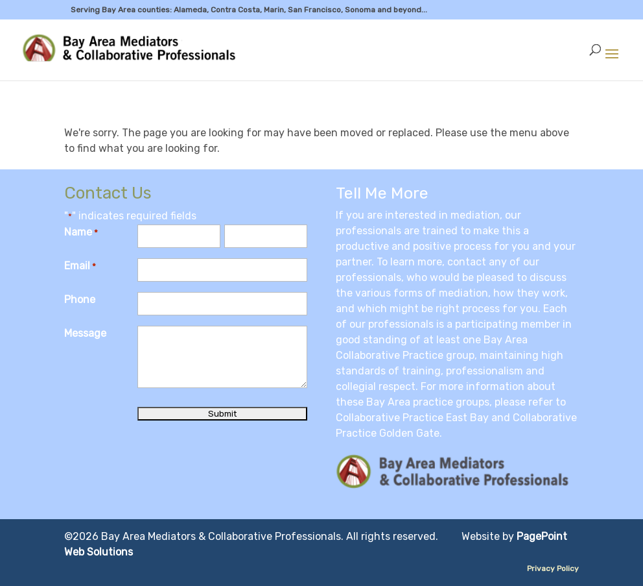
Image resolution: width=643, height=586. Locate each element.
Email (80, 267)
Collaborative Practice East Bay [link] (412, 417)
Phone (79, 299)
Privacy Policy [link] (553, 568)
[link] (131, 49)
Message (85, 333)
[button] (612, 62)
